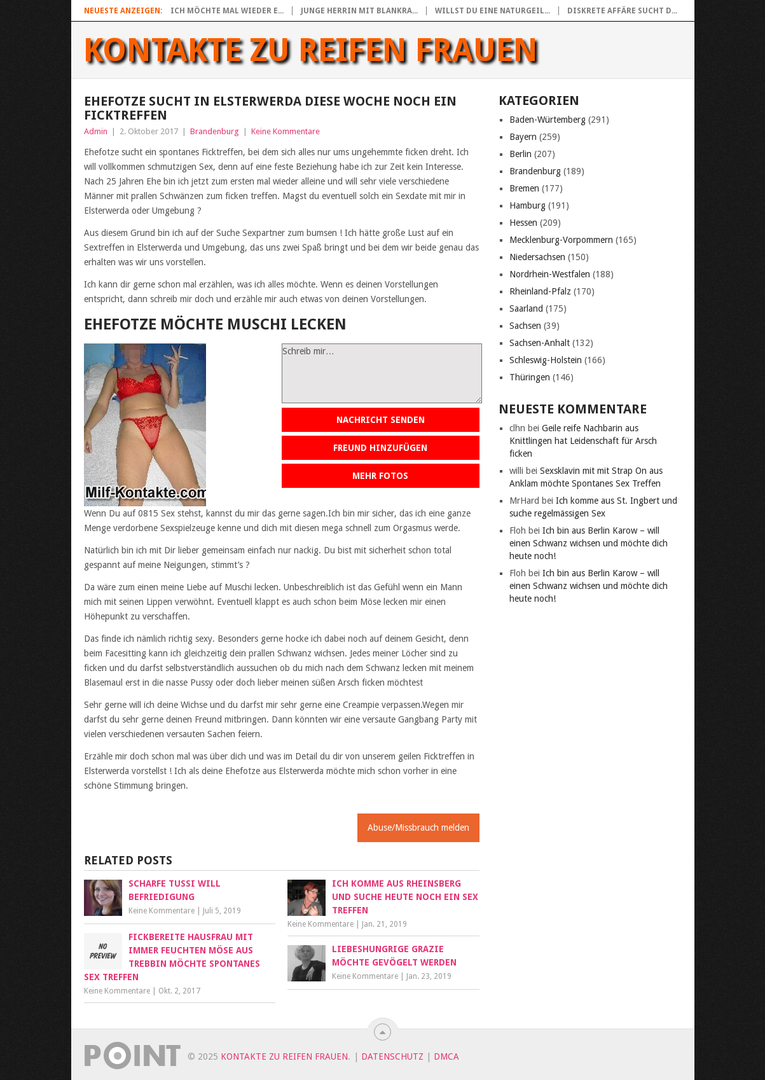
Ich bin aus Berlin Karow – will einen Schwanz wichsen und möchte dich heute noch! (588, 543)
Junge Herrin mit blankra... (359, 10)
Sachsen (525, 326)
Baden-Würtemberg (547, 119)
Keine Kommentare (285, 131)
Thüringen (529, 377)
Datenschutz (392, 1056)
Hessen (523, 223)
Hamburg (527, 205)
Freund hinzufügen (380, 448)
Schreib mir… (382, 373)
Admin (95, 131)
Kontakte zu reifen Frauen (310, 50)
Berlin (520, 154)
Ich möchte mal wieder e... (227, 10)
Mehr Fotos (380, 476)
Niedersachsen (537, 257)
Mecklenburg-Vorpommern (561, 240)
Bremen (524, 188)
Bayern (523, 137)
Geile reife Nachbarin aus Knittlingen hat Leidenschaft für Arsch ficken (583, 441)
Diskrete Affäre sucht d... (622, 10)
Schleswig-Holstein (545, 360)
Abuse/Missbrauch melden (418, 827)
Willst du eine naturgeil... (492, 10)
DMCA (446, 1056)
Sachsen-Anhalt (539, 343)
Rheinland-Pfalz (540, 291)
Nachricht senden (380, 420)
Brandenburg (214, 131)
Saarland (526, 308)
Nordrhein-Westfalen (549, 274)
